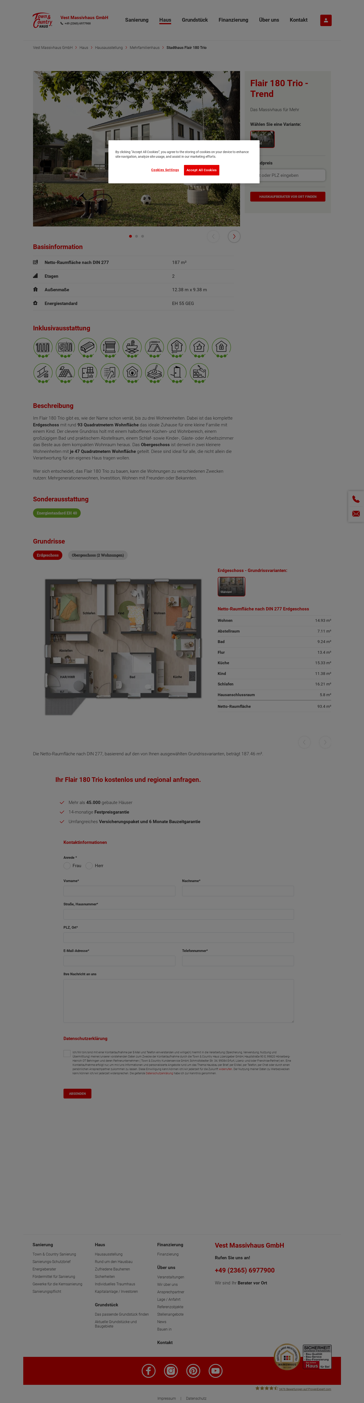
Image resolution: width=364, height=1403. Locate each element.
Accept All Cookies (202, 170)
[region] (184, 161)
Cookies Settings (165, 170)
